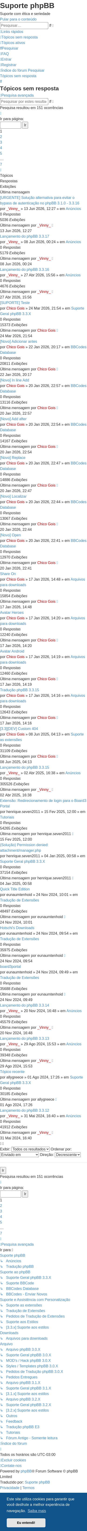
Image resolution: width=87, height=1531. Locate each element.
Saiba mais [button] (37, 1511)
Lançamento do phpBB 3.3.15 (24, 767)
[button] (0, 113)
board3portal (10, 967)
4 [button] (1, 148)
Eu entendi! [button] (26, 1523)
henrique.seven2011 (23, 812)
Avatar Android (12, 651)
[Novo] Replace (12, 458)
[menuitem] (19, 37)
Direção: (60, 1155)
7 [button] (1, 164)
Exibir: (25, 1149)
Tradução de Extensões (19, 900)
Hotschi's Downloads (17, 928)
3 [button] (1, 142)
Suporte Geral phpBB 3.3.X (22, 861)
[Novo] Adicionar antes (18, 341)
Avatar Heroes (12, 613)
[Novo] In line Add (14, 380)
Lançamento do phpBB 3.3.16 (24, 270)
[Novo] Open (10, 535)
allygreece (14, 1077)
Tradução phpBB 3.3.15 (19, 690)
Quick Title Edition (15, 889)
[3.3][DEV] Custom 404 (19, 729)
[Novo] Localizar (13, 496)
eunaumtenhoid (19, 895)
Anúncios (73, 209)
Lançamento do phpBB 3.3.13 (24, 1038)
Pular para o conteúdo (18, 19)
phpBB (26, 1471)
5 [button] (1, 153)
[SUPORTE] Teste (15, 303)
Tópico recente (12, 1072)
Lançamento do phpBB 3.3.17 (24, 236)
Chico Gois (15, 308)
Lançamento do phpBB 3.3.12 (24, 1110)
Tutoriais (7, 817)
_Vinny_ (13, 209)
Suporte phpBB (37, 1482)
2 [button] (1, 137)
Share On (8, 574)
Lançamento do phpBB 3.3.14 (24, 1005)
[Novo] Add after (13, 419)
